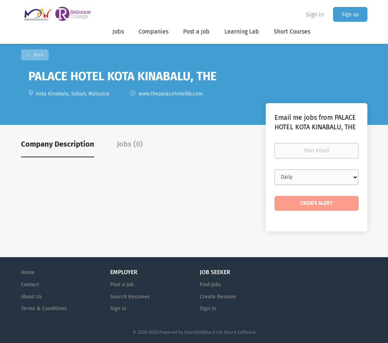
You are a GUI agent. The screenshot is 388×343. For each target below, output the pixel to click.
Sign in (315, 14)
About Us (31, 297)
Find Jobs (210, 284)
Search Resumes (130, 297)
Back (37, 54)
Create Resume (218, 297)
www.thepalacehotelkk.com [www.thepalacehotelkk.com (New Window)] (171, 94)
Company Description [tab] (57, 144)
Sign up (350, 14)
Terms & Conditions (44, 308)
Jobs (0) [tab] (130, 144)
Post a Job (122, 284)
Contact (30, 284)
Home (28, 272)
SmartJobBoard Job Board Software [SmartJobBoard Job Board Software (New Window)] (220, 332)
